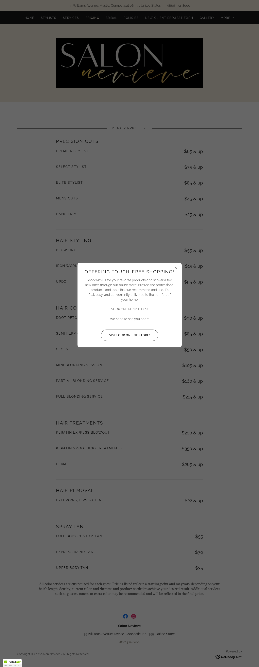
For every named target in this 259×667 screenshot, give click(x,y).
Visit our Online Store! (125, 335)
